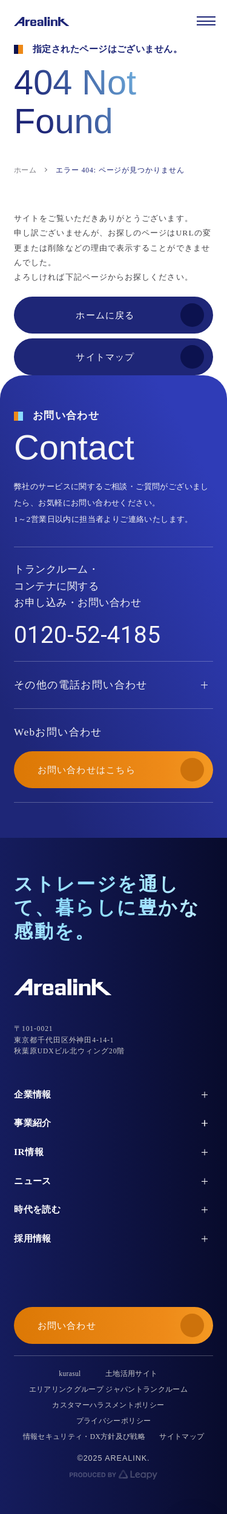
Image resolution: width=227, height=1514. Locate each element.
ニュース (32, 1181)
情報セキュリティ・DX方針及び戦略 (84, 1436)
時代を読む (37, 1209)
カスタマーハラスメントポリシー (108, 1405)
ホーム (25, 170)
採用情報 (32, 1238)
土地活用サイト (131, 1373)
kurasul (70, 1373)
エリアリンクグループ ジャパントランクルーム (108, 1389)
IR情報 (29, 1152)
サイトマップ (181, 1436)
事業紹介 (32, 1122)
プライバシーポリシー (113, 1420)
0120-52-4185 (87, 635)
